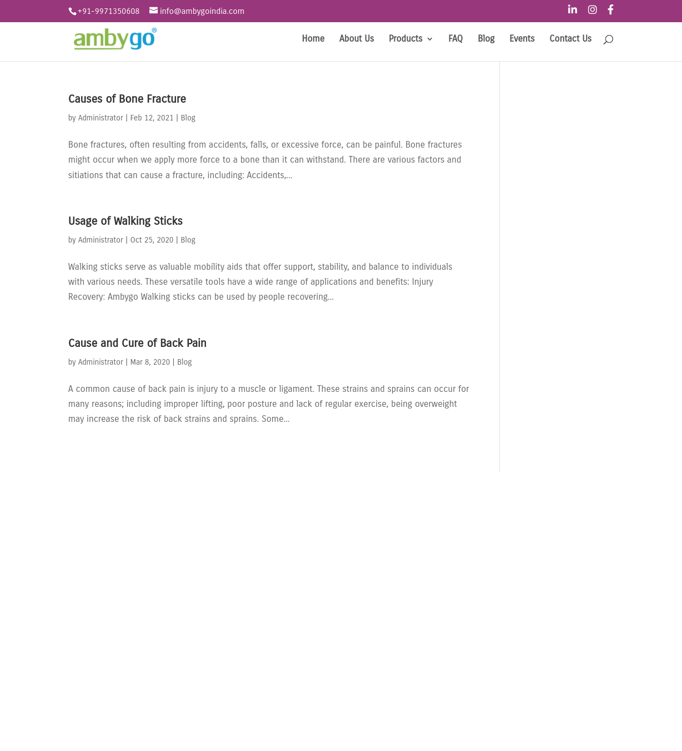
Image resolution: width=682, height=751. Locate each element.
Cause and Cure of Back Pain (137, 343)
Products (405, 39)
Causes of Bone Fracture (127, 99)
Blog (486, 39)
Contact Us (570, 39)
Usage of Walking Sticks (125, 221)
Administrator (100, 118)
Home (313, 39)
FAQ (455, 39)
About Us (356, 39)
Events (521, 39)
